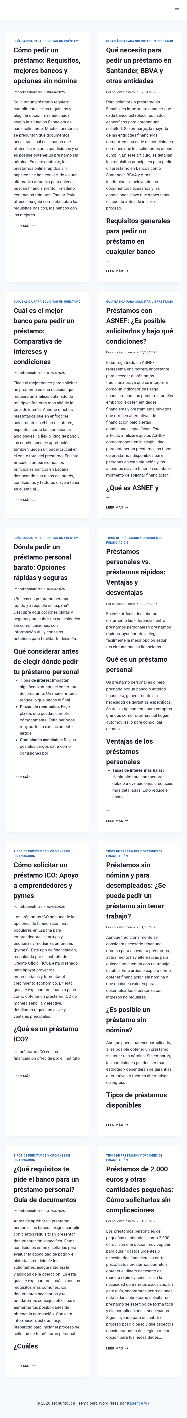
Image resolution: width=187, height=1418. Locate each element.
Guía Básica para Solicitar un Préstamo (47, 41)
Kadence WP (138, 1403)
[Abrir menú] (176, 9)
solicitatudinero (30, 92)
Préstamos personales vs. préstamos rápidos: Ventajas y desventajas (135, 572)
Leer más (25, 226)
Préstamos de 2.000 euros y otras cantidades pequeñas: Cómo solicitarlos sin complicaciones (139, 1189)
